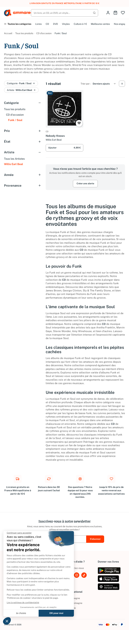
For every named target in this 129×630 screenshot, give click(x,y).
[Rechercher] (64, 13)
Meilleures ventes (100, 24)
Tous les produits (24, 33)
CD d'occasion (44, 33)
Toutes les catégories (17, 24)
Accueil (8, 33)
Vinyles (66, 24)
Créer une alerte (85, 183)
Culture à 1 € (80, 24)
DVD (55, 24)
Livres (38, 24)
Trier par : (86, 83)
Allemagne (74, 603)
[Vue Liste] (122, 84)
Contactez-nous (75, 568)
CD (47, 24)
